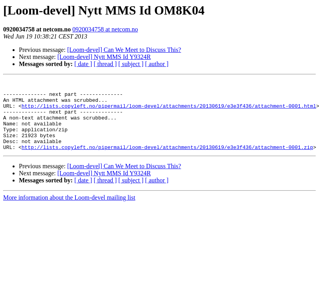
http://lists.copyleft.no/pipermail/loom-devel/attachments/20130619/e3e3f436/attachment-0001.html (169, 111)
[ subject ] (131, 64)
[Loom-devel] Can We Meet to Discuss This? (124, 49)
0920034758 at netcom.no (105, 29)
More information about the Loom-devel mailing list (69, 211)
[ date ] (83, 64)
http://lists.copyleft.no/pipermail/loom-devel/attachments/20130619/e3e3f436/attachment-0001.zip (167, 161)
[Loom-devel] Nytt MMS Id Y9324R (104, 56)
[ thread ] (105, 64)
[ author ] (157, 64)
